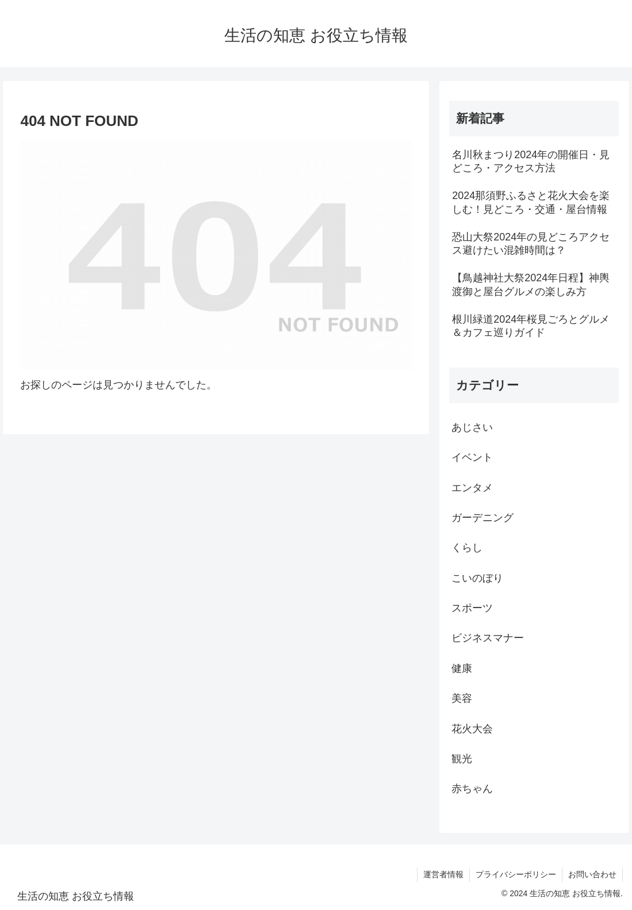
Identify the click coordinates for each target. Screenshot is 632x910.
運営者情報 (443, 874)
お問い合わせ (592, 874)
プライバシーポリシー (516, 874)
